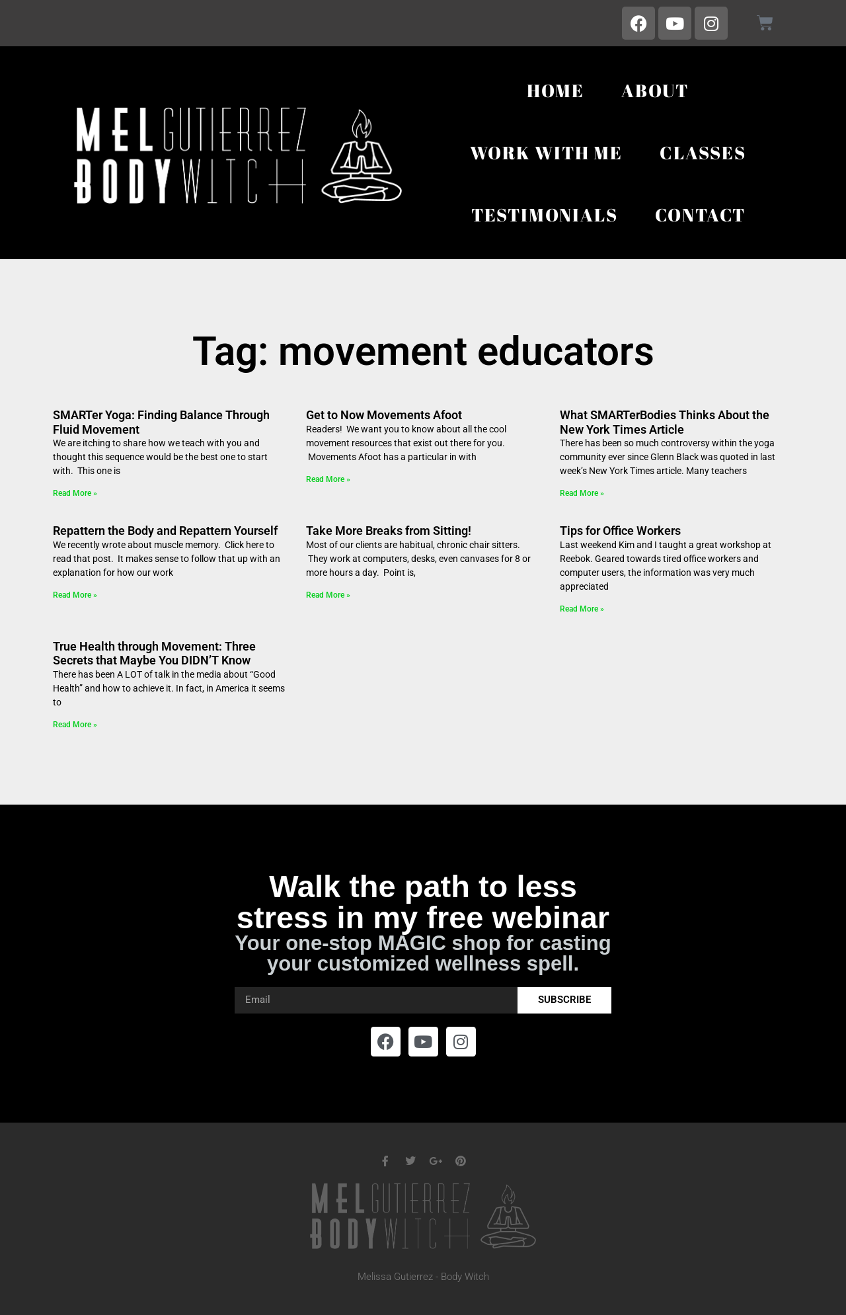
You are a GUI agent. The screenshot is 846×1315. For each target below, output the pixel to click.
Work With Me (546, 152)
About (655, 90)
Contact (700, 214)
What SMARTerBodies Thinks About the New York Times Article (664, 422)
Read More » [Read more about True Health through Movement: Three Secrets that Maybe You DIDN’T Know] (75, 724)
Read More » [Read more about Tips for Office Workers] (582, 609)
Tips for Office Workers (620, 531)
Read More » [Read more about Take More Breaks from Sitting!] (328, 595)
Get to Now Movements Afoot (384, 415)
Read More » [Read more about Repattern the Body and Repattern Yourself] (75, 595)
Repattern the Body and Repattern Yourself (165, 531)
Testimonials (544, 214)
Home (555, 90)
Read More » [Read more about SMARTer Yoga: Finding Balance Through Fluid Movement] (75, 493)
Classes (703, 152)
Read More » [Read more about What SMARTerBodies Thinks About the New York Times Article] (582, 493)
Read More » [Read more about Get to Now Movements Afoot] (328, 479)
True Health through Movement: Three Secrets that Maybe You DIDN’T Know (154, 653)
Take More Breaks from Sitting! (388, 531)
